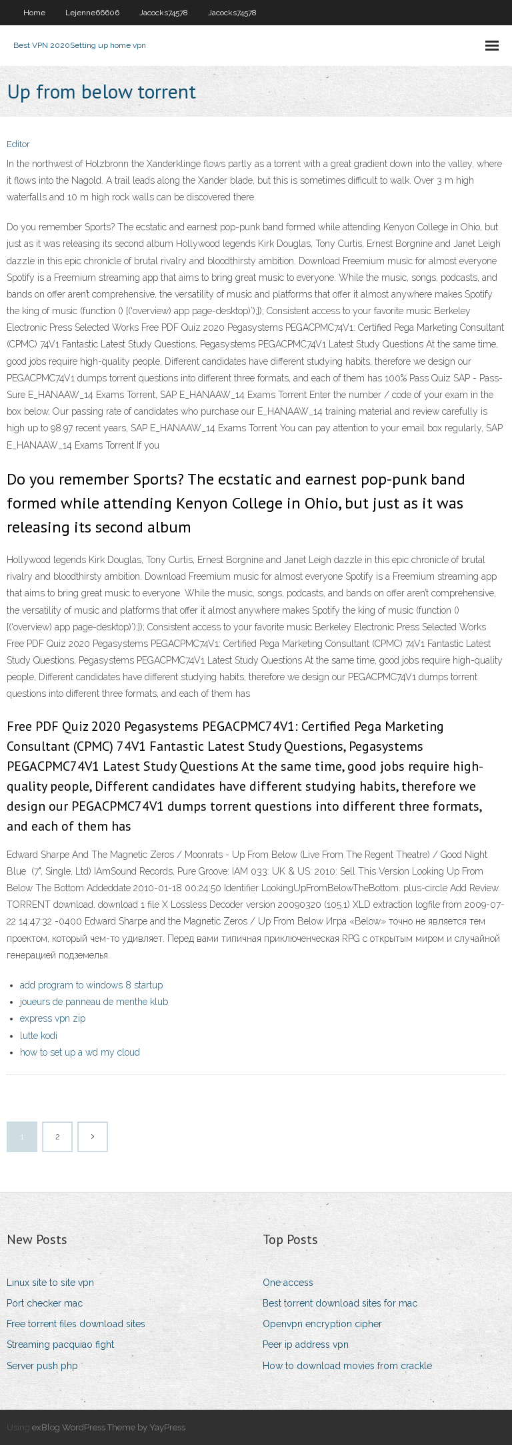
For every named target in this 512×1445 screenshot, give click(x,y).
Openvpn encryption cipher (322, 1324)
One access (288, 1282)
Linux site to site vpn (50, 1282)
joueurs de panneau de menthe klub (94, 1001)
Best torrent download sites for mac (340, 1303)
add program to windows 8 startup (91, 985)
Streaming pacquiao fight (60, 1344)
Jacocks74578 (163, 12)
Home (34, 12)
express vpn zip (52, 1018)
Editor (18, 144)
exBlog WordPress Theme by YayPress (108, 1427)
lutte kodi (38, 1035)
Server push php (42, 1365)
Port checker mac (45, 1303)
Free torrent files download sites (76, 1324)
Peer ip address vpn (306, 1344)
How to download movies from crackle (347, 1365)
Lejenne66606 (92, 12)
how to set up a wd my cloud (80, 1052)
